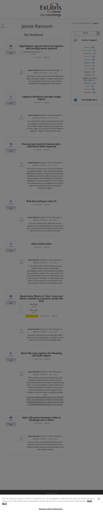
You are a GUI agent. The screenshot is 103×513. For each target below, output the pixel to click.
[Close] (99, 503)
